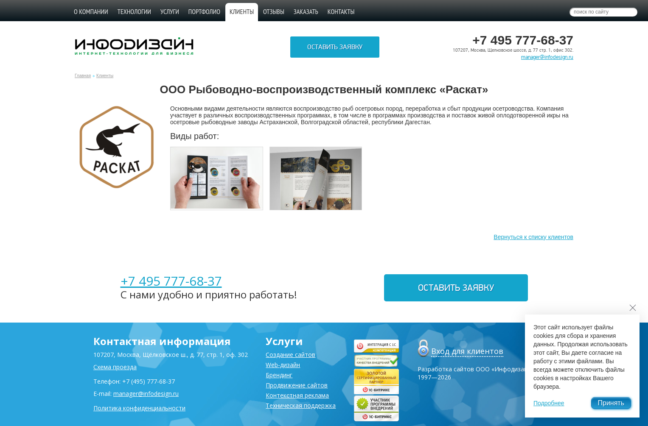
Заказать (306, 11)
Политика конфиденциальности (139, 408)
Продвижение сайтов (297, 385)
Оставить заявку (334, 47)
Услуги (169, 11)
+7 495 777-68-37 (171, 281)
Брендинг (279, 375)
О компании (91, 11)
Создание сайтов (290, 355)
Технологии (134, 11)
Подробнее (548, 403)
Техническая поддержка (301, 405)
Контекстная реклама (297, 395)
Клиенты (104, 75)
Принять (611, 403)
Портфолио (204, 11)
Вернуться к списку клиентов (533, 237)
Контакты (341, 11)
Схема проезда (115, 367)
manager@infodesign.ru (547, 57)
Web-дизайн (283, 365)
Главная (83, 75)
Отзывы (273, 11)
